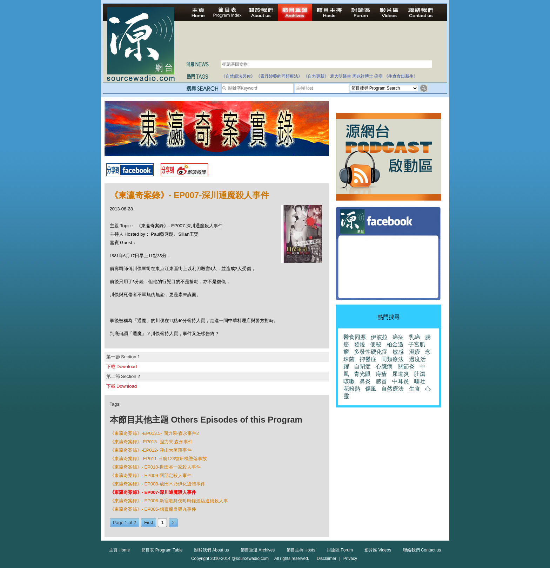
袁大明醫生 (340, 76)
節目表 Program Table (161, 550)
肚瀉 (419, 374)
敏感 (398, 352)
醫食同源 (354, 337)
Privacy (350, 558)
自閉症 (362, 367)
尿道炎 (400, 374)
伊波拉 (379, 337)
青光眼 (362, 374)
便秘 (375, 344)
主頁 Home (119, 550)
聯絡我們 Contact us (422, 550)
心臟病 (384, 367)
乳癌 (414, 337)
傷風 (370, 389)
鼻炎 (365, 381)
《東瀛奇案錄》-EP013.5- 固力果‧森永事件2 (154, 433)
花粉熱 (351, 389)
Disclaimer (326, 558)
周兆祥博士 (362, 76)
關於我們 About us (211, 550)
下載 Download (121, 366)
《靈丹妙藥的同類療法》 (279, 76)
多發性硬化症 (371, 352)
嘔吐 (419, 381)
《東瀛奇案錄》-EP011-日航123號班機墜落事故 (158, 458)
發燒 (359, 344)
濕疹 (414, 352)
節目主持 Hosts (301, 550)
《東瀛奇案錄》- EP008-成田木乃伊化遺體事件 (157, 484)
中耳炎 (400, 381)
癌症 (378, 76)
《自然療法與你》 (238, 76)
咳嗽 (349, 381)
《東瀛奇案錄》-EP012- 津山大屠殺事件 (151, 450)
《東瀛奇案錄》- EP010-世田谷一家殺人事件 (155, 467)
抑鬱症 (368, 359)
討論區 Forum (340, 550)
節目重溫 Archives (258, 550)
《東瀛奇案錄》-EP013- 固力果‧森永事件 (151, 441)
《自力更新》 (316, 76)
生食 (414, 389)
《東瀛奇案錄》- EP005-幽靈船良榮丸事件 (153, 509)
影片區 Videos (377, 550)
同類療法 (392, 359)
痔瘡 (381, 374)
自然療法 (392, 389)
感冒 (381, 381)
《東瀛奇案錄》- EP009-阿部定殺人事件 (151, 475)
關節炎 (406, 367)
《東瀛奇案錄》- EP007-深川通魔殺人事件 (153, 492)
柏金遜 (395, 344)
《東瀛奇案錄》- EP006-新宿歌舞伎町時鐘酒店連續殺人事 (169, 500)
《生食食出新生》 (401, 76)
